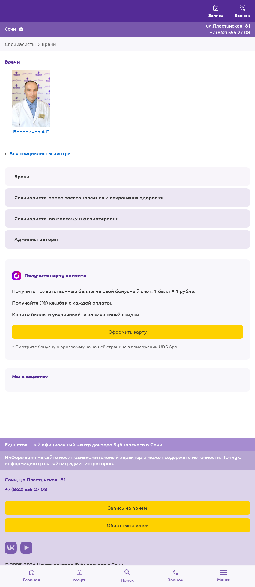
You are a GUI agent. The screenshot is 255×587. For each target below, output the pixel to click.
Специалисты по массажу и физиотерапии (66, 218)
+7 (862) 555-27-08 (229, 32)
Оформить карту (128, 332)
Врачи (21, 176)
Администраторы (36, 239)
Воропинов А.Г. (31, 103)
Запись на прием (127, 508)
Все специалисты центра (40, 153)
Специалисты (20, 44)
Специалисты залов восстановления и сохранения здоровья (88, 197)
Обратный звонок (127, 525)
